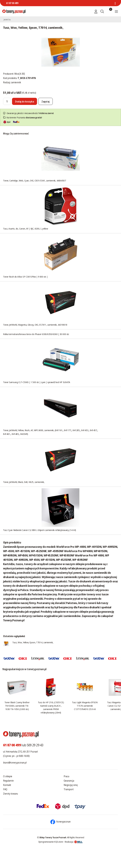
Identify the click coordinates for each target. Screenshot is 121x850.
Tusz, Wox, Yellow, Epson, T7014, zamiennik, (32, 642)
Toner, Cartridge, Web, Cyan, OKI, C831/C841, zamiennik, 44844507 (34, 180)
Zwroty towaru (10, 793)
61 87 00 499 (12, 3)
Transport (69, 789)
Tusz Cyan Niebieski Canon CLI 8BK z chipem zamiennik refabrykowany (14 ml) (39, 530)
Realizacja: (74, 841)
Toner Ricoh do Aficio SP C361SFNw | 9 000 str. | (25, 276)
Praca (66, 776)
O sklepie (7, 776)
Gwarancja (69, 780)
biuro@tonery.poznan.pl (15, 762)
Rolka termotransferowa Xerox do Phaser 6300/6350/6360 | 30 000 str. (36, 334)
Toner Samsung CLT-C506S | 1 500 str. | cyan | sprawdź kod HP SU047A (36, 382)
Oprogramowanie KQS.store (50, 841)
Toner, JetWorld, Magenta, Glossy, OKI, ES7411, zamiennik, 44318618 (35, 324)
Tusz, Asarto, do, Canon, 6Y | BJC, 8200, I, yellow (25, 228)
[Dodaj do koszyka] (24, 101)
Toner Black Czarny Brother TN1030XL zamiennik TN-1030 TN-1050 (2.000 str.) (16, 706)
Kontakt (7, 785)
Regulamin (8, 780)
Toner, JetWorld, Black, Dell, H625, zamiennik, (23, 481)
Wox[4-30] (19, 73)
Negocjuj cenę (71, 785)
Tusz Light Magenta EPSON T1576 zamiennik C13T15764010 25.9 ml (84, 706)
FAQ (5, 789)
